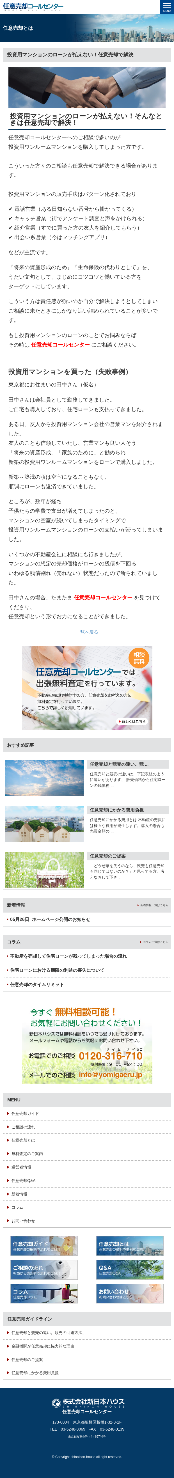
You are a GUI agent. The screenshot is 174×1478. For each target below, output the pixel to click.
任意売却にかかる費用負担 (117, 810)
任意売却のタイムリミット (37, 984)
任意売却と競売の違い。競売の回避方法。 (49, 1332)
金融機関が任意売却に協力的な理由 (43, 1346)
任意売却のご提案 (108, 856)
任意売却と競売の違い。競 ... (119, 764)
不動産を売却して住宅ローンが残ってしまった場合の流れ (68, 956)
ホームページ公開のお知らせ (50, 919)
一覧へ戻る (87, 632)
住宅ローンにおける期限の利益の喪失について (57, 970)
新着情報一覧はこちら (154, 905)
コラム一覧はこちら (155, 941)
